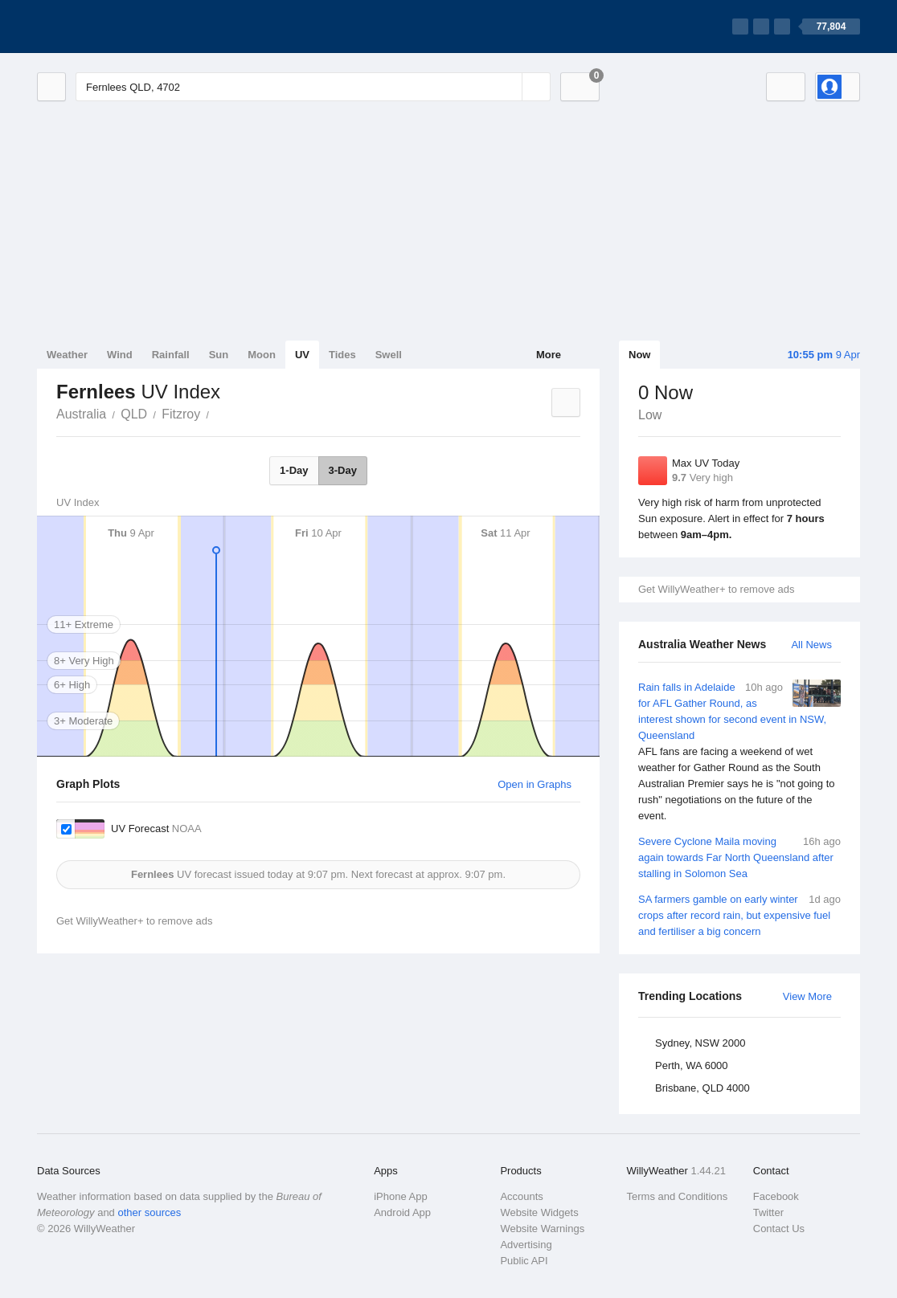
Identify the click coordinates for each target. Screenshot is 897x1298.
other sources (149, 1212)
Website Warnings (542, 1228)
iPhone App (401, 1196)
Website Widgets (539, 1212)
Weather (67, 355)
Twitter (768, 1212)
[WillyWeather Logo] (112, 26)
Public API (523, 1261)
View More (807, 996)
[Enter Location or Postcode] (313, 86)
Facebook (776, 1196)
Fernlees (218, 412)
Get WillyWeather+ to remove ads (716, 589)
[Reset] (508, 86)
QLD (134, 414)
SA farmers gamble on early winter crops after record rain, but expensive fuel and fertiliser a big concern (739, 914)
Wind (120, 355)
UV (302, 355)
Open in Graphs (534, 784)
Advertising (525, 1245)
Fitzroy (181, 414)
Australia (81, 414)
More (548, 355)
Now (639, 355)
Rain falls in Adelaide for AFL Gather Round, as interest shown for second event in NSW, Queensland (739, 752)
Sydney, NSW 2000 (700, 1043)
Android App (402, 1212)
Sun (219, 355)
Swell (388, 355)
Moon (262, 355)
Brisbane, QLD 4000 (702, 1088)
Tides (342, 355)
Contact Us (779, 1228)
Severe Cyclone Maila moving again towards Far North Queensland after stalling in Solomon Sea (739, 857)
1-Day (294, 470)
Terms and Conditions (677, 1196)
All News (811, 645)
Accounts (521, 1196)
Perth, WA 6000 (691, 1065)
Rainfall (171, 355)
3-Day (343, 470)
